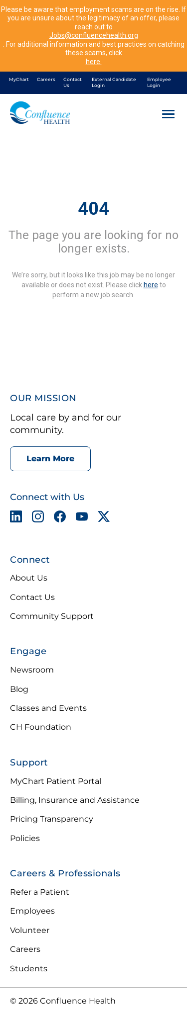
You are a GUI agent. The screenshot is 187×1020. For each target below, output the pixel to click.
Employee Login (159, 82)
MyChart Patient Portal (55, 781)
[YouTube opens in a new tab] (82, 518)
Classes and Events (48, 708)
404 (93, 208)
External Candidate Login (114, 82)
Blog (19, 689)
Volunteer (29, 930)
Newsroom (32, 670)
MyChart (19, 79)
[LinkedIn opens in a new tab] (16, 518)
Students (28, 968)
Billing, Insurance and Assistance (75, 800)
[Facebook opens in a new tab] (60, 518)
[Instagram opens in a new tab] (38, 518)
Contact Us (72, 82)
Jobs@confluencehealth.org (93, 35)
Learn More (50, 458)
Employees (32, 911)
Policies (25, 838)
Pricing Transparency (51, 819)
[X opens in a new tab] (104, 518)
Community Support (52, 616)
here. (94, 62)
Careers (46, 79)
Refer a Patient (39, 892)
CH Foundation (40, 727)
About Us (28, 578)
